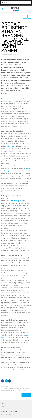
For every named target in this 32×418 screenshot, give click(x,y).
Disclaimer (3, 406)
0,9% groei (10, 146)
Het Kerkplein (17, 201)
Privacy (3, 403)
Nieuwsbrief (4, 386)
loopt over (12, 101)
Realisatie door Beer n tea (7, 414)
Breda (4, 408)
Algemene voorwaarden (7, 405)
